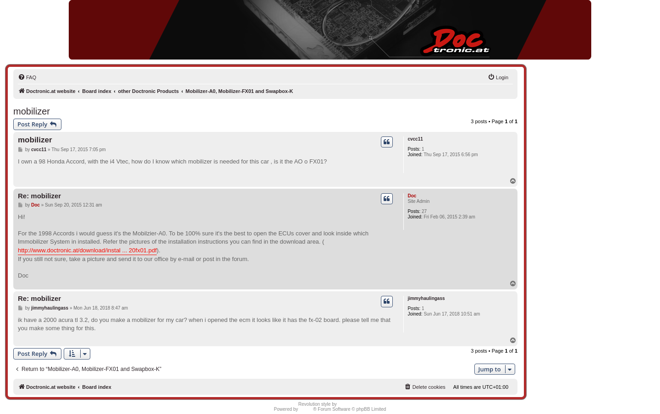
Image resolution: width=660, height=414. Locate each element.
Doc (411, 195)
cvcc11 (415, 139)
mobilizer (31, 111)
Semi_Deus (350, 404)
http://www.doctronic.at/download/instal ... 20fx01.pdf (87, 250)
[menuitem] (27, 77)
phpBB (306, 409)
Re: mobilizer (39, 196)
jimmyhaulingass (426, 298)
